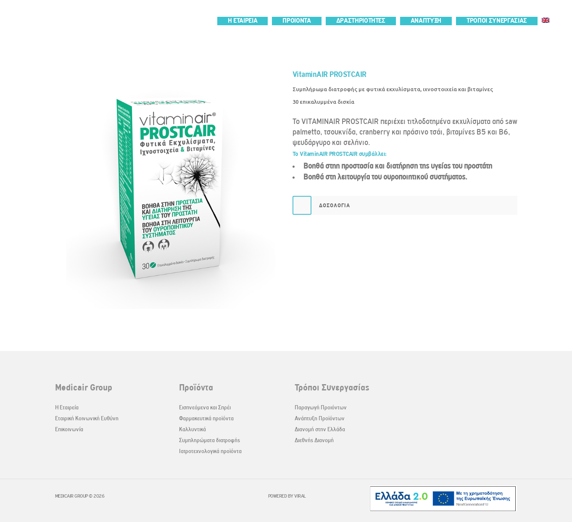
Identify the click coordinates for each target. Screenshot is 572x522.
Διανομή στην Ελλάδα (320, 429)
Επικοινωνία (69, 429)
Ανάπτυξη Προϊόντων (320, 418)
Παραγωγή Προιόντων (321, 407)
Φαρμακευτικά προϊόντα (206, 418)
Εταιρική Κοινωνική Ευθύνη (87, 418)
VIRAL (300, 496)
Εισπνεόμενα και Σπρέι (205, 407)
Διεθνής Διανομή (314, 440)
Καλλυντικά (192, 429)
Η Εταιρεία (67, 407)
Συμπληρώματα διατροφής (209, 440)
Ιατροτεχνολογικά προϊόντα (210, 451)
